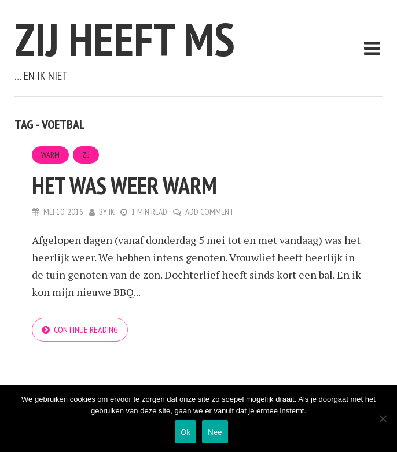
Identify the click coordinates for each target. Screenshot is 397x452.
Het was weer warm (124, 186)
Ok (185, 432)
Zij (86, 155)
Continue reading (86, 329)
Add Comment (209, 211)
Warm (50, 155)
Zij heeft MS (124, 39)
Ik (112, 211)
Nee (215, 432)
